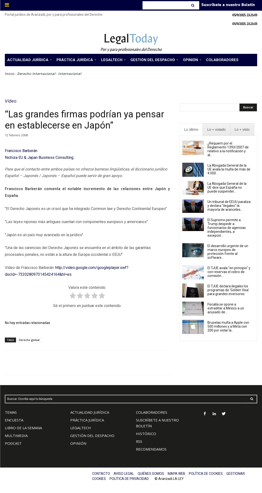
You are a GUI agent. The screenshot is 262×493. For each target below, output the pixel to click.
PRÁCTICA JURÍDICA (87, 420)
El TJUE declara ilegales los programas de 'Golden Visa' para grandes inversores (228, 290)
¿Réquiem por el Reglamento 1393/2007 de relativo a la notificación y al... (228, 149)
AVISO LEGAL (124, 474)
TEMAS (11, 412)
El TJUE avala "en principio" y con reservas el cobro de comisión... (228, 272)
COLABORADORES (151, 412)
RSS (139, 441)
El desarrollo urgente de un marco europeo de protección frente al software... (227, 251)
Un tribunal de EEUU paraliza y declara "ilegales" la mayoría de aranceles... (229, 205)
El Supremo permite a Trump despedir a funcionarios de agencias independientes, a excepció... (226, 227)
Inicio (9, 74)
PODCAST (13, 443)
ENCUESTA (14, 420)
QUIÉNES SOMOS (151, 474)
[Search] (193, 5)
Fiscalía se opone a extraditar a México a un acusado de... (225, 308)
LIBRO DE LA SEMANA (23, 427)
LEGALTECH (80, 427)
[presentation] (191, 129)
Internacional (69, 74)
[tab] (191, 129)
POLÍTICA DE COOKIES (206, 474)
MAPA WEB (176, 474)
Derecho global (29, 340)
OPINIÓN (78, 443)
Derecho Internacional (36, 74)
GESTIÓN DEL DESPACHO (92, 435)
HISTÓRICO (146, 433)
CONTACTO (101, 474)
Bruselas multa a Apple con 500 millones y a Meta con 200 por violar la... (228, 326)
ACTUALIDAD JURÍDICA (89, 412)
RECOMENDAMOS (151, 449)
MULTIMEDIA (16, 435)
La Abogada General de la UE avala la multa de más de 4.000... (228, 169)
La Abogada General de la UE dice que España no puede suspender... (226, 187)
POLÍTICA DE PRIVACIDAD (129, 479)
